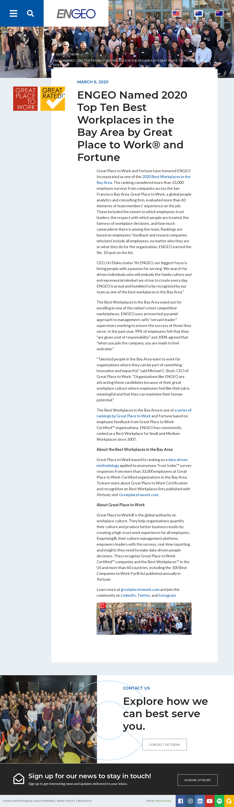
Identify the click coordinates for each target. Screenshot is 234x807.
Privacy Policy (66, 800)
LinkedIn (128, 595)
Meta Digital (163, 800)
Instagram (167, 595)
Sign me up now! (197, 780)
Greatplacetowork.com (138, 494)
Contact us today (164, 744)
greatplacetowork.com (140, 589)
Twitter (143, 595)
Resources (84, 800)
